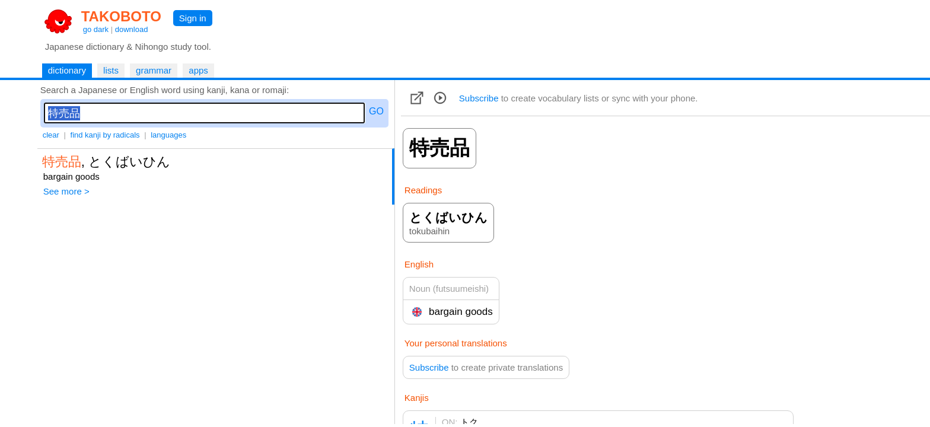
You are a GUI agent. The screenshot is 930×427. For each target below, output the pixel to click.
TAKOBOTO (121, 16)
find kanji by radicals (105, 134)
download (131, 29)
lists (111, 70)
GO (376, 111)
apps (198, 70)
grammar (153, 70)
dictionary (67, 70)
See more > (66, 191)
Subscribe (479, 98)
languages (168, 134)
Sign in (192, 18)
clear (51, 134)
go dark (96, 29)
